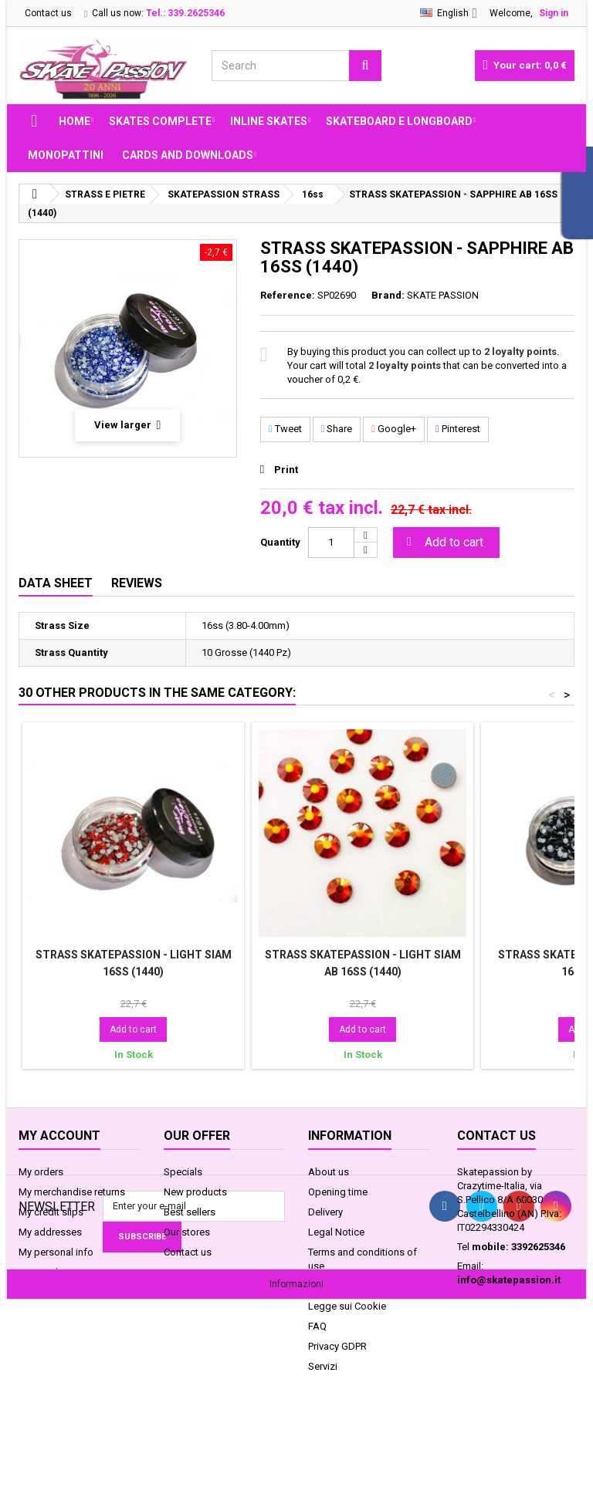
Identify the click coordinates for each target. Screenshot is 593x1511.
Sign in (553, 13)
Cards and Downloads (187, 155)
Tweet (285, 428)
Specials (183, 1172)
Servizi (322, 1366)
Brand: (388, 295)
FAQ (317, 1326)
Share (337, 428)
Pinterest (457, 428)
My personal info (56, 1252)
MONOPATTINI (65, 155)
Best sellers (189, 1212)
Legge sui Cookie (347, 1306)
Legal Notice (336, 1232)
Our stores (187, 1232)
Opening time (338, 1192)
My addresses (50, 1232)
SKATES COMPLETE (160, 121)
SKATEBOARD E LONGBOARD (399, 121)
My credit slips (51, 1212)
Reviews (136, 583)
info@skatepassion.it (509, 1280)
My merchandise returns (72, 1192)
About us (328, 1172)
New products (195, 1192)
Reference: (287, 295)
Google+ (393, 428)
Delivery (325, 1212)
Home (74, 121)
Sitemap (182, 1272)
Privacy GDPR (337, 1346)
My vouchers (47, 1272)
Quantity (280, 542)
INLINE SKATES (268, 121)
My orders (41, 1172)
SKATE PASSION (443, 295)
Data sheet (56, 583)
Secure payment (344, 1286)
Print (286, 469)
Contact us (48, 13)
